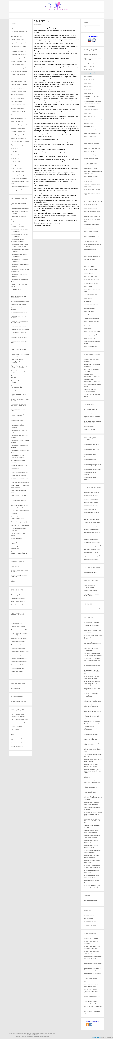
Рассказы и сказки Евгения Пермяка (18, 461)
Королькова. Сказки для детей (91, 241)
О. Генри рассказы (16, 289)
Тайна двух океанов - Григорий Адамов (92, 395)
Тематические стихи (16, 36)
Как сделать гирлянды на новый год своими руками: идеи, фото (92, 866)
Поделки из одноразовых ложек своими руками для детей (92, 836)
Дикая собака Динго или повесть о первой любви (20, 296)
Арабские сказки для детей (91, 495)
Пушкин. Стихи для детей (17, 39)
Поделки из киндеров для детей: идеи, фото (92, 826)
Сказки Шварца (88, 286)
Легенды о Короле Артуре (18, 648)
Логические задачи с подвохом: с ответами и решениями (92, 973)
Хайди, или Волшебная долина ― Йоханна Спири (20, 547)
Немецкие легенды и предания (19, 658)
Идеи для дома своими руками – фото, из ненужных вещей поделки (93, 654)
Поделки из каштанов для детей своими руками (92, 861)
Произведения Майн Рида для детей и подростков (19, 255)
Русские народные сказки (90, 324)
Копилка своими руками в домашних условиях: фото (90, 738)
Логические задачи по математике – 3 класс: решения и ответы (93, 964)
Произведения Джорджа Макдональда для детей (17, 456)
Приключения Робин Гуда (18, 665)
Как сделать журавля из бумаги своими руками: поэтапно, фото (92, 665)
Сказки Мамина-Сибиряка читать (92, 133)
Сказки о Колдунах (88, 93)
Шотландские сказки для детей (92, 532)
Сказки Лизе (87, 119)
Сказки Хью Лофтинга (89, 106)
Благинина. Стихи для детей (18, 68)
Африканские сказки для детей (92, 556)
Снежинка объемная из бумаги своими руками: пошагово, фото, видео (92, 820)
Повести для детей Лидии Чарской (20, 482)
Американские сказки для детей (92, 536)
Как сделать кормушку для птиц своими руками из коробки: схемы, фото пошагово (93, 630)
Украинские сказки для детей (91, 512)
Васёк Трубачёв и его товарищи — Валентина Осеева (20, 486)
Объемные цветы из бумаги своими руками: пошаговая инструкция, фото (91, 695)
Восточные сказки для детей (91, 499)
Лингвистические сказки (90, 249)
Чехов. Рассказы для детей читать (20, 390)
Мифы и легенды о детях (17, 619)
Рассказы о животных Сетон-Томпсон (18, 376)
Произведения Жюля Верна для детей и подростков (19, 230)
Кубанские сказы (15, 468)
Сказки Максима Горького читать (92, 263)
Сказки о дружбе (88, 69)
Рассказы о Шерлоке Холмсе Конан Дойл (18, 529)
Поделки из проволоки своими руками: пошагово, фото (91, 856)
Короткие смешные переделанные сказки (20, 580)
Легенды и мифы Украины (18, 641)
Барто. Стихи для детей (17, 64)
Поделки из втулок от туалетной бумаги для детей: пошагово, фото (93, 722)
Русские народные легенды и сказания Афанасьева (19, 633)
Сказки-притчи (87, 89)
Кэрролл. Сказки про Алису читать (91, 158)
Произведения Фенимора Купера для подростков (20, 250)
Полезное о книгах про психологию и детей (89, 586)
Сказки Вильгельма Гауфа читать (92, 148)
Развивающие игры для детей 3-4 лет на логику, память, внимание (92, 997)
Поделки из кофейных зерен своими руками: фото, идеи (91, 705)
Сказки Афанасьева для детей (92, 331)
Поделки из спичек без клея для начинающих (92, 776)
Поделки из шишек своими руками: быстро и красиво (93, 760)
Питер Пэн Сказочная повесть (91, 198)
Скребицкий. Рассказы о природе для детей (20, 381)
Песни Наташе (15, 729)
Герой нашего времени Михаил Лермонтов (19, 212)
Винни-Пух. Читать (88, 123)
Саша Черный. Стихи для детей (19, 118)
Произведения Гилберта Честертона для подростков (18, 240)
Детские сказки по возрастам (91, 224)
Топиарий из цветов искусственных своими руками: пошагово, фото (92, 728)
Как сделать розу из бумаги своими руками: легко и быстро (92, 781)
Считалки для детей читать (18, 190)
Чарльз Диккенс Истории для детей (18, 333)
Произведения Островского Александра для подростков (18, 404)
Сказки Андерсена (88, 273)
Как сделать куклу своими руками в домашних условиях (92, 851)
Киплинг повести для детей (18, 292)
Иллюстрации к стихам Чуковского (90, 473)
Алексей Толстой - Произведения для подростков (92, 360)
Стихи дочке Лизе (15, 155)
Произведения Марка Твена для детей (19, 220)
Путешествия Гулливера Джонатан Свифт (90, 180)
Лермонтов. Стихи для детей (18, 51)
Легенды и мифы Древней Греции (20, 651)
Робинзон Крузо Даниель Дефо (19, 522)
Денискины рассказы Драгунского (20, 301)
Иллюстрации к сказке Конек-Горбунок (91, 450)
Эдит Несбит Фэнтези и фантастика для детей (90, 390)
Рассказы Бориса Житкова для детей (19, 341)
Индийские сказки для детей (91, 539)
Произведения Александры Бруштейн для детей (18, 414)
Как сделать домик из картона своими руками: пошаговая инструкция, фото (91, 648)
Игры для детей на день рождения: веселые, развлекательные (93, 1007)
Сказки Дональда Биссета (90, 204)
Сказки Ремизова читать (90, 228)
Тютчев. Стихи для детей (17, 94)
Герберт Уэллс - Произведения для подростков (92, 365)
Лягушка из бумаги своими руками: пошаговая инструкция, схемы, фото (93, 716)
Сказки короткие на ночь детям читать (92, 212)
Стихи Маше (14, 148)
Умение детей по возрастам (91, 938)
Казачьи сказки (88, 328)
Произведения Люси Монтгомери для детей (20, 441)
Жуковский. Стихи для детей (18, 43)
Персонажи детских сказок (91, 109)
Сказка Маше (87, 113)
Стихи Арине (14, 165)
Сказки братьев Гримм (89, 338)
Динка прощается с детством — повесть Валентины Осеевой (19, 496)
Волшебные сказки (89, 311)
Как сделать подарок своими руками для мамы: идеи (91, 791)
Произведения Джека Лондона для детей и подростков (19, 225)
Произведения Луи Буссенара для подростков (20, 265)
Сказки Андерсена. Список (91, 276)
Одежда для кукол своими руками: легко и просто (93, 755)
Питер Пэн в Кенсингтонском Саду (93, 201)
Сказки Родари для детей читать (92, 335)
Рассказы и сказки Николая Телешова (18, 308)
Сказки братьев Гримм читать (91, 279)
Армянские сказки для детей (91, 529)
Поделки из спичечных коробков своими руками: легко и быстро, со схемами (93, 771)
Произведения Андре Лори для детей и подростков (19, 235)
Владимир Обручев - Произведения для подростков (92, 380)
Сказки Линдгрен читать (90, 151)
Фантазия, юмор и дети (90, 412)
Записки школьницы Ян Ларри (19, 465)
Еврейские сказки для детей (91, 559)
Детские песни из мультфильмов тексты (19, 738)
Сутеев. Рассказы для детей (18, 475)
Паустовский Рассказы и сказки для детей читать (19, 321)
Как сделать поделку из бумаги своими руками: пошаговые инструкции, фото (92, 683)
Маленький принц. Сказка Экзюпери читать (90, 163)
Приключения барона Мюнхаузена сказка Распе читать (93, 172)
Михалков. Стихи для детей (18, 61)
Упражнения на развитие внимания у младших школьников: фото (93, 979)
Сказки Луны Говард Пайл (90, 63)
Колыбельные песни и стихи (18, 701)
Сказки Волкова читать (90, 136)
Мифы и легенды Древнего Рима (19, 655)
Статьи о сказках (15, 688)
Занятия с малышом (89, 426)
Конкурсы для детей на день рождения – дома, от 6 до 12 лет (92, 1002)
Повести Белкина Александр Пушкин (18, 203)
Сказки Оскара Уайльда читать (92, 154)
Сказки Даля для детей (90, 129)
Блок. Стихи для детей (17, 121)
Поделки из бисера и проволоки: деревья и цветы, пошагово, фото (92, 700)
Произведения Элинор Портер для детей (20, 431)
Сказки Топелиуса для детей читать (91, 237)
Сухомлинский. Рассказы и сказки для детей (20, 399)
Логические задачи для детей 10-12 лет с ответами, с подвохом (92, 969)
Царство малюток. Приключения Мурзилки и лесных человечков (92, 102)
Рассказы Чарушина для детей (19, 312)
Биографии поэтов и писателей (92, 609)
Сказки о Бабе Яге (88, 298)
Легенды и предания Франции (19, 661)
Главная (13, 23)
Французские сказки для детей (92, 515)
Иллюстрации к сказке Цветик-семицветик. (92, 445)
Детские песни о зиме (17, 726)
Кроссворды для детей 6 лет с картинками (91, 942)
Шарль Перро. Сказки (89, 308)
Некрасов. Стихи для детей (18, 104)
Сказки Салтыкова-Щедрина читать (91, 143)
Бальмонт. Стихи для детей (18, 91)
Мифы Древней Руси (16, 623)
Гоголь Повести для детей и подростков (18, 316)
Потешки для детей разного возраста (18, 47)
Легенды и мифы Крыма (17, 645)
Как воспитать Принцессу (90, 409)
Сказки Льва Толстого (89, 116)
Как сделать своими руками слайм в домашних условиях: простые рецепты (93, 637)
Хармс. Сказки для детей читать (92, 216)
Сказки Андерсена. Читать (90, 269)
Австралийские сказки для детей (92, 546)
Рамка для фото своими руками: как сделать (92, 808)
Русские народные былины (91, 283)
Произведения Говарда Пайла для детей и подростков (20, 355)
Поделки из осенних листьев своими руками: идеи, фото (91, 803)
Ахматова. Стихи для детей (18, 131)
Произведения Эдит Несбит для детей (19, 280)
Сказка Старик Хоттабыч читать (92, 189)
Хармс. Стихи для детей (17, 135)
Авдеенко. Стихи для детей (18, 145)
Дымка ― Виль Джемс (17, 538)
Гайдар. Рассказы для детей (18, 216)
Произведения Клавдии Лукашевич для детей (17, 419)
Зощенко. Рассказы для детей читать (19, 409)
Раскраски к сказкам (89, 915)
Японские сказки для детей (91, 505)
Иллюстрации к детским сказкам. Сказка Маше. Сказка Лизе (92, 465)
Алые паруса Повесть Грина (18, 304)
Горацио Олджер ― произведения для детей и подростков (20, 366)
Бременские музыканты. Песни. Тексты (19, 733)
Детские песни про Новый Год (19, 723)
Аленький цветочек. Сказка (91, 304)
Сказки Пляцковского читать (91, 176)
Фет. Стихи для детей (16, 101)
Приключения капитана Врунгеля (20, 329)
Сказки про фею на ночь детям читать (92, 220)
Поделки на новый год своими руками (91, 881)
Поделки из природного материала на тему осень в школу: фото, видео (93, 797)
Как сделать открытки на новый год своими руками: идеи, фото (92, 886)
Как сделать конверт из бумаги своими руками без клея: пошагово (93, 710)
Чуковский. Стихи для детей (18, 54)
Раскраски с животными (90, 921)
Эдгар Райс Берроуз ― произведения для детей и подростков (18, 361)
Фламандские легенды (17, 671)
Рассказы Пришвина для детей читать (19, 371)
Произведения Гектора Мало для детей (20, 451)
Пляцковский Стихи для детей (19, 84)
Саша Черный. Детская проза (19, 337)
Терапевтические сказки (90, 253)
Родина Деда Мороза (89, 429)
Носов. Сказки (87, 301)
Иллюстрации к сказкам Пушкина (90, 455)
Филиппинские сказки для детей (92, 542)
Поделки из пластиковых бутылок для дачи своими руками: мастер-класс (92, 749)
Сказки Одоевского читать (90, 208)
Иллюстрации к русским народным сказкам (90, 460)
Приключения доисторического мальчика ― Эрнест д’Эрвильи (19, 552)
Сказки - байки (87, 83)
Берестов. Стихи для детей (18, 74)
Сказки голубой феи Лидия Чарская (91, 232)
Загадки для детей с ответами (19, 178)
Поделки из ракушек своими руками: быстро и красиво (91, 786)
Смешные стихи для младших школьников (19, 575)
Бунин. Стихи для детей (17, 108)
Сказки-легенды (88, 76)
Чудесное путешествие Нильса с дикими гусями (92, 58)
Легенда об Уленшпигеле (17, 675)
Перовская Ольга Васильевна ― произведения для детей (19, 517)
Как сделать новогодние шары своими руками (91, 871)
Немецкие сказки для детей (91, 502)
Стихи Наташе (15, 158)
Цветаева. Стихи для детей (18, 128)
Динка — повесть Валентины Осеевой (18, 491)
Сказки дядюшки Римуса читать (92, 256)
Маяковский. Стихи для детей (19, 124)
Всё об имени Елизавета (90, 572)
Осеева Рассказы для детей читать (18, 501)
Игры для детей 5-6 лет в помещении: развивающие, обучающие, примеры (91, 991)
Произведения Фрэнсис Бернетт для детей (19, 436)
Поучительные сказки (89, 259)
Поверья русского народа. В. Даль (20, 630)
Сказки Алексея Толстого (90, 266)
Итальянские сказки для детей (92, 522)
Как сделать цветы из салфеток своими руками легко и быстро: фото (92, 671)
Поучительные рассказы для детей (18, 350)
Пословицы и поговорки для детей (20, 186)
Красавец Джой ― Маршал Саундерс (18, 542)
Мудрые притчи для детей (18, 601)
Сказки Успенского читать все (91, 321)
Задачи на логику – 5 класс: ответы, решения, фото (91, 985)
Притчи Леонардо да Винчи (18, 605)
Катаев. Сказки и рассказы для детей (92, 290)
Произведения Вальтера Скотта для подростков (19, 260)
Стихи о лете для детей (17, 168)
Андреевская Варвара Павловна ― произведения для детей (19, 506)
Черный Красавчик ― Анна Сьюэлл (18, 534)
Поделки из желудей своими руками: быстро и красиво (91, 831)
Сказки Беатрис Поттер (90, 66)
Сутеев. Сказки (88, 314)
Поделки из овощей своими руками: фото (91, 841)
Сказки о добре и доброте (90, 73)
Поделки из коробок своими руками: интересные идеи (91, 765)
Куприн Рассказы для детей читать (18, 394)
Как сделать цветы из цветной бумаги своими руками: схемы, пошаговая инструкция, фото (92, 623)
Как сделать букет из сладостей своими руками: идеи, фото (92, 677)
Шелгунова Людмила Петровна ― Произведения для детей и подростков (20, 512)
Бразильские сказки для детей (92, 549)
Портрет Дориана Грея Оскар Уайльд (19, 285)
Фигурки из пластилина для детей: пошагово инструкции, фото (93, 733)
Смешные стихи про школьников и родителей (20, 570)
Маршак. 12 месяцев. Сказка (91, 318)
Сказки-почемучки (88, 86)
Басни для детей (15, 595)
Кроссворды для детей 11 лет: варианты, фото (91, 952)
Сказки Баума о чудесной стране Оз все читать (92, 245)
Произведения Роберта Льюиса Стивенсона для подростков (19, 245)
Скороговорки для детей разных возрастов (19, 32)
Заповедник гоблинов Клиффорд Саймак (92, 385)
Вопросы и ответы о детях (90, 590)
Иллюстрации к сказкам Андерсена (90, 478)
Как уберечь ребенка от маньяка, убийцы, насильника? (92, 421)
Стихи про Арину (15, 161)
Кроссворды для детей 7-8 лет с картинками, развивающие (92, 947)
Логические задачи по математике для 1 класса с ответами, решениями (93, 958)
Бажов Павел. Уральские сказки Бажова (92, 342)
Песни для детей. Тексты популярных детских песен (18, 715)
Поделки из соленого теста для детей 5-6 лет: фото (92, 743)
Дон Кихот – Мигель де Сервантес (20, 525)
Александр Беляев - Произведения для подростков (92, 375)
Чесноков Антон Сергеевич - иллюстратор (91, 901)
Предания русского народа (18, 626)
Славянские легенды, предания (19, 638)
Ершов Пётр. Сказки (89, 126)
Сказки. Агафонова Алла (90, 346)
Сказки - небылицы (89, 79)
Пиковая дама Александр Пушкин (20, 208)
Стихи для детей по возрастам (19, 175)
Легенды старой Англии (17, 668)
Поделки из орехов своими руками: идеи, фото (91, 846)
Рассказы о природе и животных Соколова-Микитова (19, 386)
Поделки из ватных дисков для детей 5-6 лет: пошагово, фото (92, 689)
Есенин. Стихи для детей (17, 88)
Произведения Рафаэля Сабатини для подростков (20, 270)
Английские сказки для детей (91, 492)
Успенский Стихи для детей (18, 81)
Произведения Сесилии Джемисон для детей (20, 446)
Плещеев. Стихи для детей (18, 114)
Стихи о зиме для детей (17, 171)
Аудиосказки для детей (17, 28)
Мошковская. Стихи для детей (19, 71)
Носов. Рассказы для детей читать (20, 472)
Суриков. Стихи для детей (18, 111)
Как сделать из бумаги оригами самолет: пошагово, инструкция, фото (92, 660)
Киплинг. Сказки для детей (91, 294)
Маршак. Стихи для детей (18, 58)
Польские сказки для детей (91, 552)
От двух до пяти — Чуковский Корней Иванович (91, 594)
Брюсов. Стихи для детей (17, 98)
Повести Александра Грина (18, 326)
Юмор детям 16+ (15, 566)
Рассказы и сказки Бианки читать (19, 346)
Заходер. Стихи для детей (18, 78)
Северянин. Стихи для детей (18, 138)
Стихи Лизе (14, 151)
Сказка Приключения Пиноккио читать (92, 193)
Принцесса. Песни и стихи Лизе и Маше (20, 182)
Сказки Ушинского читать (90, 168)
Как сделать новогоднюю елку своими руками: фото (91, 876)
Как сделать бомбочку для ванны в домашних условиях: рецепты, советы (93, 814)
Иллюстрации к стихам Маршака (92, 469)
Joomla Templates (96, 1037)
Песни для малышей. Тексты (18, 743)
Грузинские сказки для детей (91, 519)
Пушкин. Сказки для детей (90, 54)
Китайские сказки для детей (91, 509)
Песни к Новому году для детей (19, 719)
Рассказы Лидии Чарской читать (19, 478)
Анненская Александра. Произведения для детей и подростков (18, 425)
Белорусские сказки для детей (92, 525)
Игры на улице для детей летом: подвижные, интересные (92, 1012)
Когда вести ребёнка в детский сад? (92, 416)
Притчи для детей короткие (18, 598)
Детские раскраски (88, 918)
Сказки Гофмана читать (90, 139)
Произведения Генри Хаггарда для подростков (20, 275)
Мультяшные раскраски (90, 925)
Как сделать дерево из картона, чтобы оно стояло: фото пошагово (92, 642)
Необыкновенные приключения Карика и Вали (92, 185)
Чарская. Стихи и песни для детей (20, 141)
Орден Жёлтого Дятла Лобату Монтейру (91, 97)
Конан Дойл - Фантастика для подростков (91, 370)
